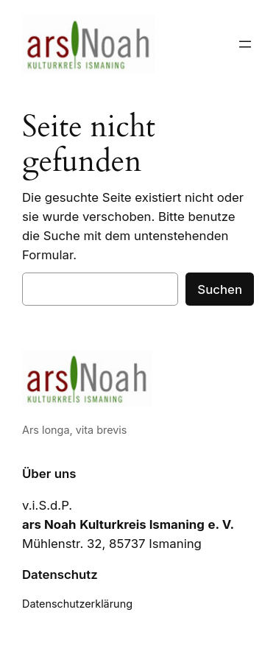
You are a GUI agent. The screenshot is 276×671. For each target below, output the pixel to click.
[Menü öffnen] (245, 44)
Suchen (219, 289)
